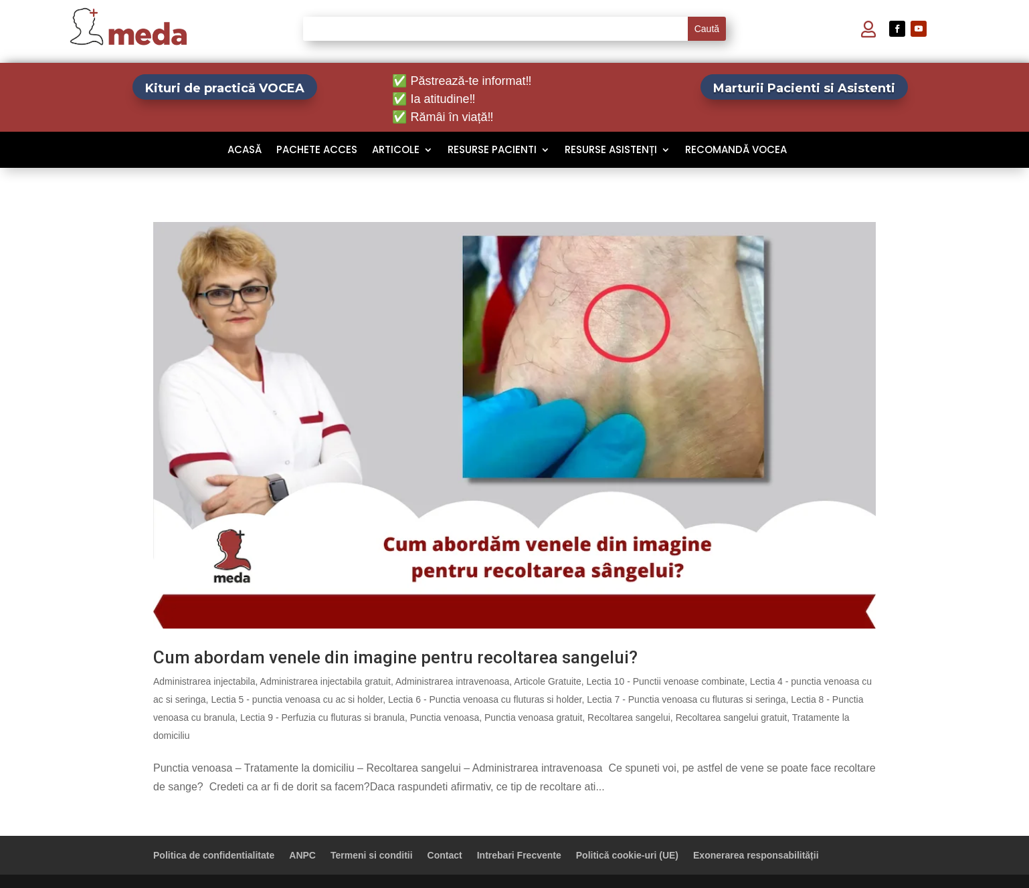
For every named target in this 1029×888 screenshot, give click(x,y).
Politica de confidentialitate (213, 855)
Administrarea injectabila (204, 681)
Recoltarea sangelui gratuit (731, 717)
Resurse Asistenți (611, 150)
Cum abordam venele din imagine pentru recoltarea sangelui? (395, 657)
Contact (445, 855)
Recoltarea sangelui (628, 717)
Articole (395, 150)
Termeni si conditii (372, 855)
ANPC (302, 855)
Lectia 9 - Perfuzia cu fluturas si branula (322, 717)
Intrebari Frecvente (519, 855)
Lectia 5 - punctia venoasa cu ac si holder (297, 699)
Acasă (244, 150)
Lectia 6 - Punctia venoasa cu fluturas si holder (485, 699)
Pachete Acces (316, 150)
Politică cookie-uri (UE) (627, 855)
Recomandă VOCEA (736, 150)
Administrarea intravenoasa (452, 681)
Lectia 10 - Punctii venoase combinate (665, 681)
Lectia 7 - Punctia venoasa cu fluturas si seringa (686, 699)
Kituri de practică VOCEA (224, 88)
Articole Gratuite (547, 681)
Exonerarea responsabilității (756, 855)
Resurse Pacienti (492, 150)
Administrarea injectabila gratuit (325, 681)
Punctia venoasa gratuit (533, 717)
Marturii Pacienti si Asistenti (804, 88)
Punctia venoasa (445, 717)
